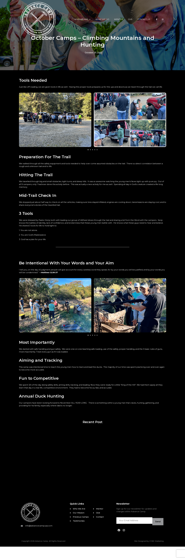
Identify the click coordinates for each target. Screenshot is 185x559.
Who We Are (69, 11)
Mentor (104, 10)
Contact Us (130, 10)
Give (116, 10)
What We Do (88, 10)
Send (157, 535)
